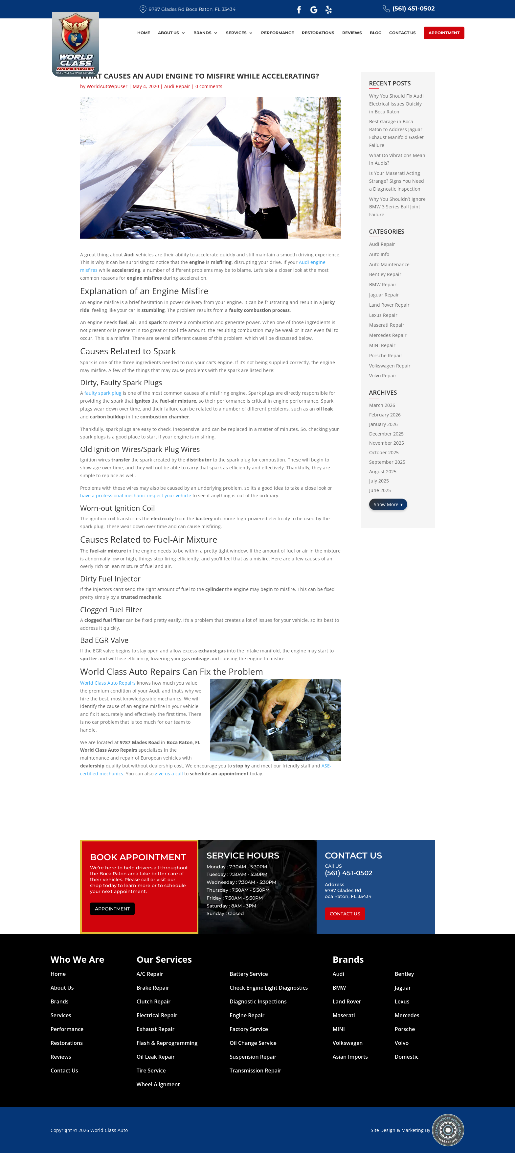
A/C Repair (150, 973)
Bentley (404, 973)
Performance (277, 33)
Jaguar (403, 987)
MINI (339, 1029)
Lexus (402, 1001)
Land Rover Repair (389, 305)
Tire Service (151, 1070)
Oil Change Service (253, 1043)
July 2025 (379, 481)
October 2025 (384, 452)
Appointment (444, 33)
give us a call (169, 773)
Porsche (405, 1029)
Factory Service (249, 1029)
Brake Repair (153, 987)
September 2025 (387, 462)
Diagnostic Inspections (258, 1001)
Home (143, 33)
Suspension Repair (253, 1056)
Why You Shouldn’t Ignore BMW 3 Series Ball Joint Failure (397, 207)
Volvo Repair (382, 375)
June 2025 (380, 490)
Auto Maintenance (389, 264)
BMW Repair (382, 284)
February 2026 (385, 415)
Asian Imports (350, 1056)
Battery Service (249, 973)
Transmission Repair (255, 1070)
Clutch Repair (153, 1001)
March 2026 (382, 405)
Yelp (328, 10)
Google (314, 10)
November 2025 (386, 443)
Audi (338, 973)
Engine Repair (247, 1015)
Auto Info (379, 254)
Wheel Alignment (158, 1084)
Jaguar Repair (384, 295)
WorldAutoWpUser (107, 86)
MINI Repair (382, 345)
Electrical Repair (157, 1015)
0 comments (208, 86)
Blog (375, 33)
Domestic (407, 1056)
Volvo (402, 1043)
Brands (202, 33)
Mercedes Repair (388, 335)
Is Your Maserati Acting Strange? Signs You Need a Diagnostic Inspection (396, 181)
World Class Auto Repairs (108, 683)
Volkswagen (348, 1043)
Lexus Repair (383, 315)
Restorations (318, 33)
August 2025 (382, 471)
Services (236, 33)
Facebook (299, 10)
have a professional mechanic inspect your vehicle (135, 495)
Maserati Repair (386, 325)
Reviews (352, 33)
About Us (168, 33)
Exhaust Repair (156, 1029)
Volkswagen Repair (390, 366)
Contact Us (402, 33)
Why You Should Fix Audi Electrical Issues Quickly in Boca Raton (396, 104)
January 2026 (383, 424)
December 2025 (386, 434)
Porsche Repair (385, 355)
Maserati (344, 1015)
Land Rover (347, 1001)
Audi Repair (177, 86)
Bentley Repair (385, 274)
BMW (339, 987)
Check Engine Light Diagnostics (269, 987)
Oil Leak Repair (156, 1056)
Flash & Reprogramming (167, 1043)
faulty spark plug (103, 393)
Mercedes (407, 1015)
